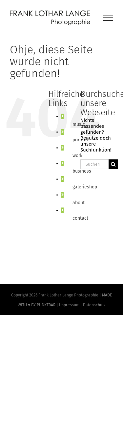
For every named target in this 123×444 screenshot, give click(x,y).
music (78, 124)
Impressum (69, 305)
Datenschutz (94, 305)
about (78, 203)
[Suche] (113, 164)
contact (80, 218)
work (77, 155)
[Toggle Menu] (108, 18)
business (81, 171)
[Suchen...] (94, 164)
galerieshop (84, 187)
